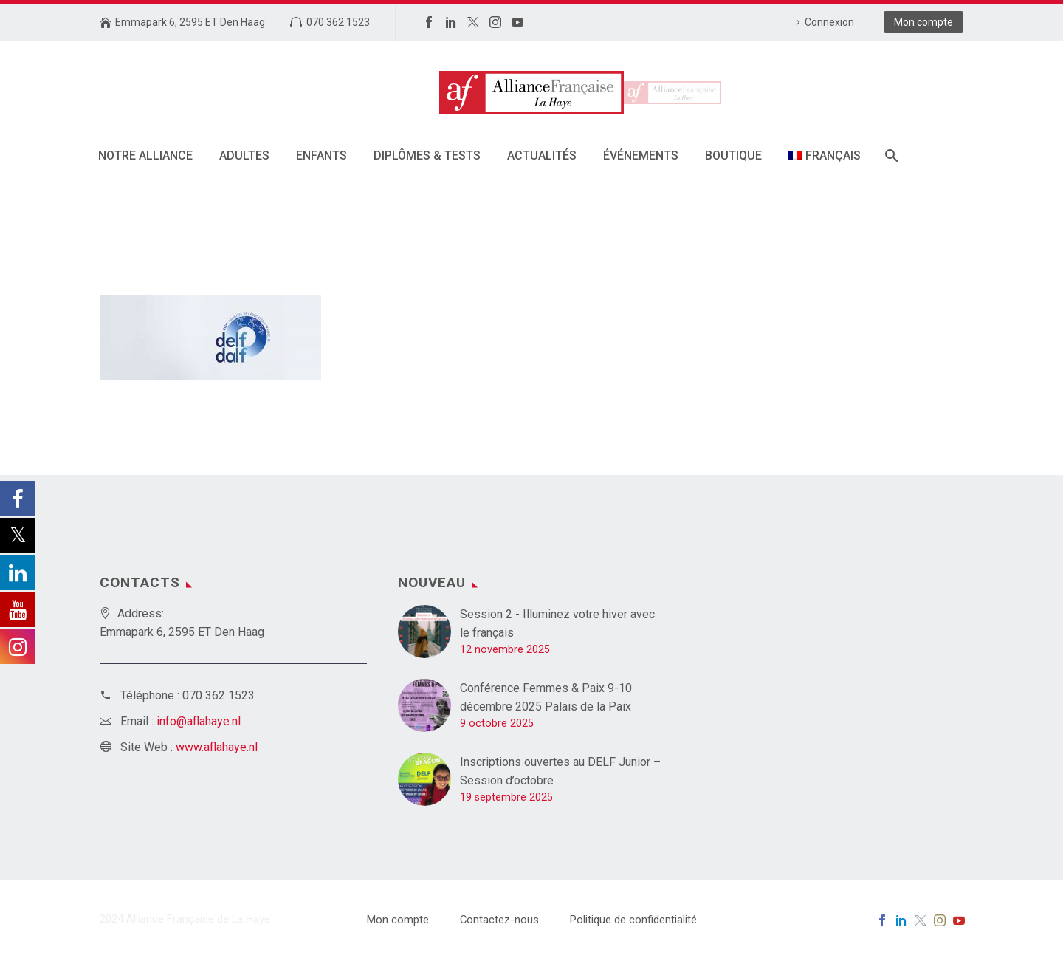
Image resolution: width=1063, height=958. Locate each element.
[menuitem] (824, 155)
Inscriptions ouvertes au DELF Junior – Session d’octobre (560, 771)
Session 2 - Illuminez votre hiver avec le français (557, 623)
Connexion (829, 22)
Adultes (244, 155)
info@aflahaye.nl (198, 721)
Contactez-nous (499, 920)
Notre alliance (145, 155)
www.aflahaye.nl (217, 747)
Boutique (733, 155)
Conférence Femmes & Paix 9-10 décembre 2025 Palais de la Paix (546, 697)
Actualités (542, 155)
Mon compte (923, 22)
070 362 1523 (338, 22)
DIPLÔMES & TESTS (427, 155)
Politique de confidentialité (633, 920)
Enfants (321, 155)
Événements (640, 155)
